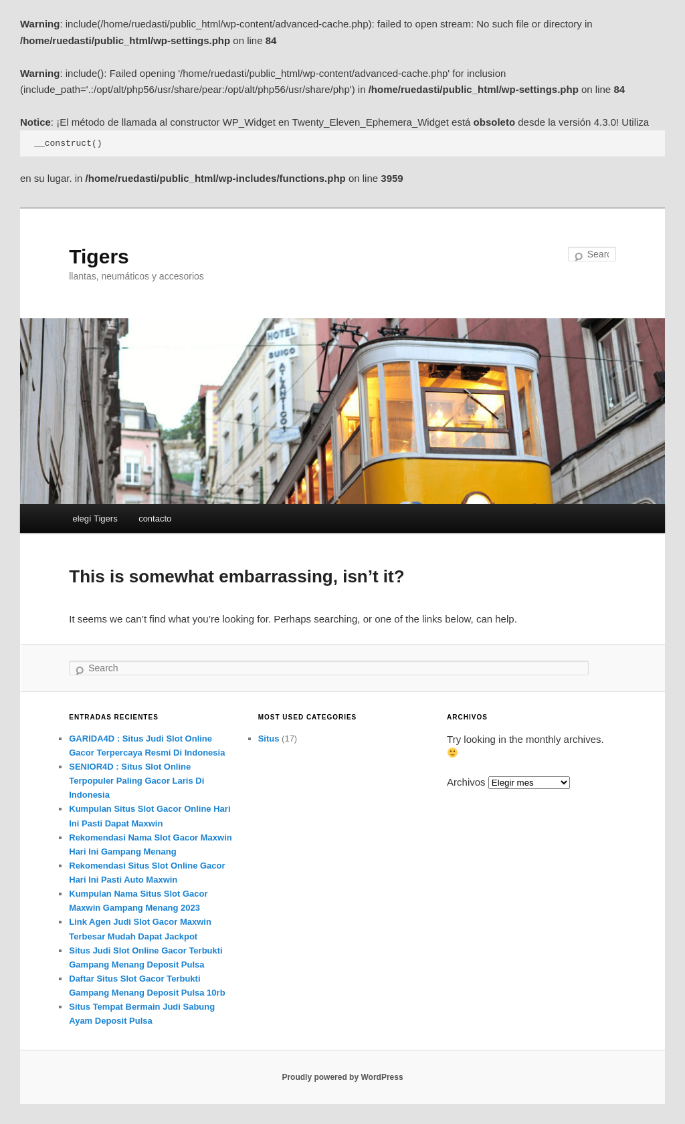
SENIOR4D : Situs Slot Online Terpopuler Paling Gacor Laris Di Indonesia (136, 781)
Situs (269, 739)
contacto (154, 519)
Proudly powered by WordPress (342, 1077)
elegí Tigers (94, 519)
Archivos (466, 782)
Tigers (99, 256)
